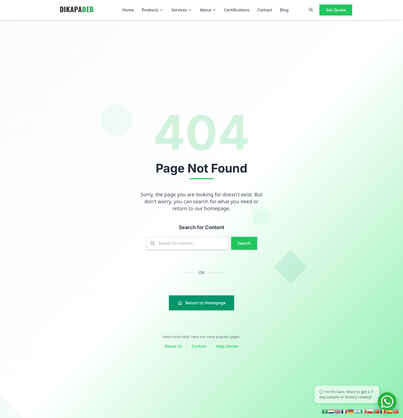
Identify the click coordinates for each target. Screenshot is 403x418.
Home (128, 10)
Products (153, 10)
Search (244, 243)
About (208, 10)
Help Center (227, 346)
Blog (284, 10)
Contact (264, 10)
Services (181, 10)
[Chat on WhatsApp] (387, 401)
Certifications (236, 10)
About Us (173, 346)
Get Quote (336, 10)
